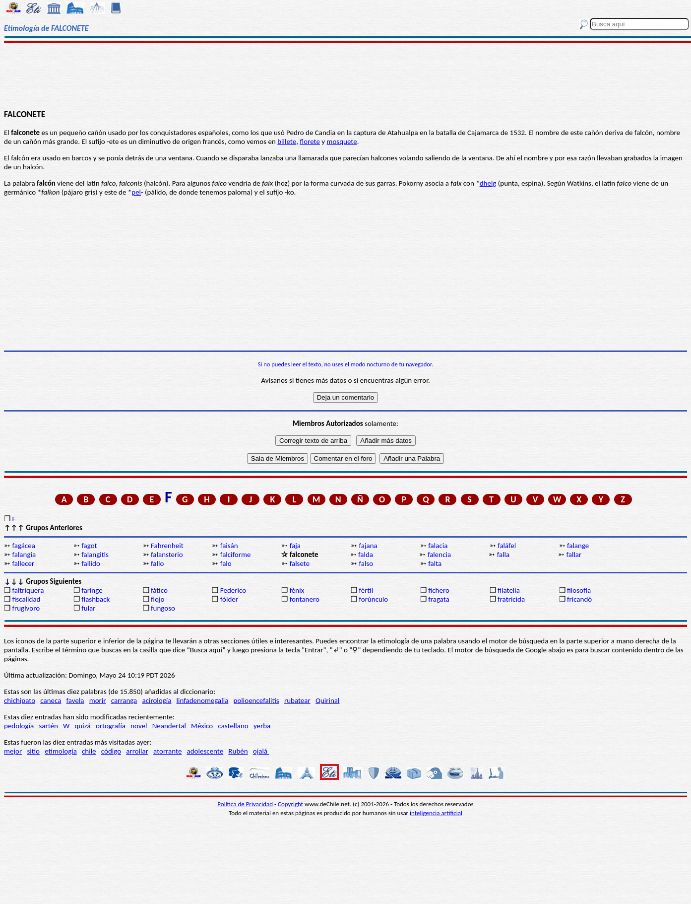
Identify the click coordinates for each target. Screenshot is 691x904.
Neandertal (169, 725)
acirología (156, 700)
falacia (437, 545)
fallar (574, 554)
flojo (157, 599)
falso (366, 563)
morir (97, 700)
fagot (89, 545)
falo (226, 563)
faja (295, 545)
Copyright (290, 804)
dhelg (488, 183)
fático (159, 590)
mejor (13, 751)
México (202, 725)
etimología (61, 751)
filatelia (509, 590)
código (111, 751)
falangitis (95, 554)
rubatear (297, 700)
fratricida (511, 599)
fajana (368, 545)
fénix (297, 590)
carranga (124, 700)
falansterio (167, 554)
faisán (229, 545)
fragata (438, 599)
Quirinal (327, 700)
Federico (233, 590)
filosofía (579, 590)
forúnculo (373, 599)
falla (503, 554)
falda (365, 554)
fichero (438, 590)
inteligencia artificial (436, 813)
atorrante (167, 751)
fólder (229, 599)
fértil (366, 590)
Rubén (238, 751)
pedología (19, 725)
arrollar (137, 751)
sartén (48, 725)
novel (138, 725)
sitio (33, 751)
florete (310, 141)
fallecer (23, 563)
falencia (439, 554)
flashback (95, 599)
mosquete (341, 141)
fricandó (579, 599)
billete (286, 141)
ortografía (111, 725)
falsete (300, 563)
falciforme (235, 554)
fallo (157, 563)
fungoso (163, 608)
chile (89, 751)
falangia (24, 554)
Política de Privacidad (245, 804)
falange (578, 545)
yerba (261, 725)
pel (136, 192)
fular (88, 608)
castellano (233, 725)
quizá (83, 725)
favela (75, 700)
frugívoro (26, 608)
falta (434, 563)
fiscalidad (26, 599)
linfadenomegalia (203, 700)
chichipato (19, 700)
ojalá (261, 751)
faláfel (507, 545)
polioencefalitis (256, 700)
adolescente (205, 751)
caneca (50, 700)
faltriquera (28, 590)
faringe (91, 590)
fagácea (23, 545)
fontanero (304, 599)
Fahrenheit (167, 545)
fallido (90, 563)
